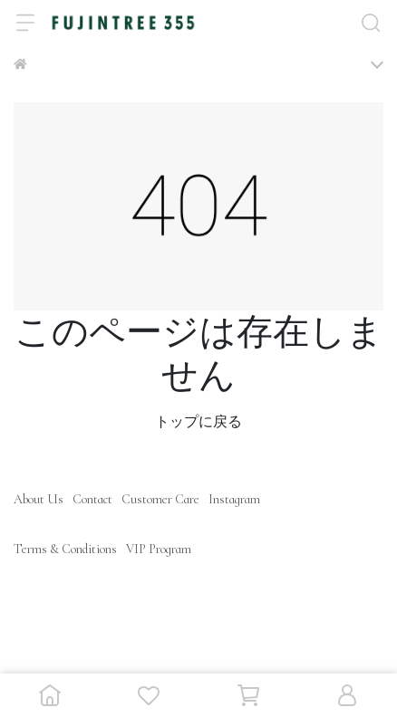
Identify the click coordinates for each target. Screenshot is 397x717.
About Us (38, 499)
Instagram (234, 499)
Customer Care (160, 499)
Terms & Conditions (65, 549)
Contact (92, 499)
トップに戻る (198, 422)
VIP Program (158, 549)
